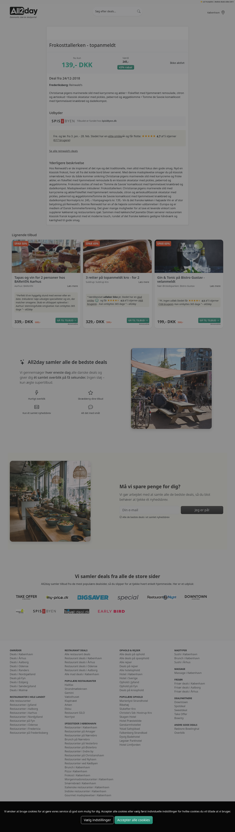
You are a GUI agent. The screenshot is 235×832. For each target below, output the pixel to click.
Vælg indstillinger (97, 820)
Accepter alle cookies (133, 820)
